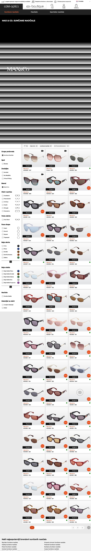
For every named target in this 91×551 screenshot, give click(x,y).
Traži (52, 7)
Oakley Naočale (6, 455)
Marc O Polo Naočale (8, 457)
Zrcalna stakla (7, 189)
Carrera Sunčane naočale (9, 442)
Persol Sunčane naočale (9, 440)
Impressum (4, 542)
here (48, 483)
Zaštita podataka (21, 540)
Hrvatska (80, 1)
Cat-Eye (11, 95)
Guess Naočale (50, 453)
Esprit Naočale (50, 462)
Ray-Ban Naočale (7, 453)
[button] (11, 6)
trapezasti (11, 130)
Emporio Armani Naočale (9, 462)
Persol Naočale (50, 455)
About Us (4, 503)
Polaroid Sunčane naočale (52, 438)
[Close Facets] (10, 39)
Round (11, 124)
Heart (11, 121)
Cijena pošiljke (35, 508)
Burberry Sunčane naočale (52, 440)
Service (33, 503)
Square (11, 127)
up (88, 540)
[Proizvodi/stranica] (61, 39)
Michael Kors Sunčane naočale (11, 444)
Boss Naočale (50, 457)
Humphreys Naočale (8, 460)
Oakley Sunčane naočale (9, 438)
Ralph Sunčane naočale (51, 444)
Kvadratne (11, 88)
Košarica (76, 7)
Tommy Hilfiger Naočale (53, 460)
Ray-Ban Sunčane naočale (10, 435)
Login (63, 7)
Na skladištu (6, 68)
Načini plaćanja (35, 505)
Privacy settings (6, 505)
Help (61, 503)
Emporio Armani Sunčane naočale (54, 435)
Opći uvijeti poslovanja (8, 540)
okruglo (11, 101)
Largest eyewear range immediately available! (17, 1)
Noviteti (5, 65)
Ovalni (11, 98)
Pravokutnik (11, 91)
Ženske (5, 57)
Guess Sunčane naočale (51, 442)
